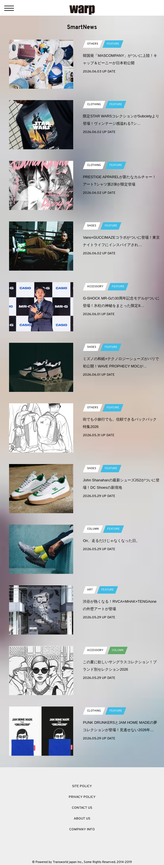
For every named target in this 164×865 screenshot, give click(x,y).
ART (90, 589)
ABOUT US (82, 818)
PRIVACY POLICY (82, 797)
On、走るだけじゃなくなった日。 (111, 540)
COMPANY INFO (82, 829)
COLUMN (93, 529)
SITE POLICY (82, 786)
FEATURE (113, 43)
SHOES (91, 225)
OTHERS (92, 43)
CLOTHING (94, 104)
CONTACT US (82, 808)
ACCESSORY (95, 286)
